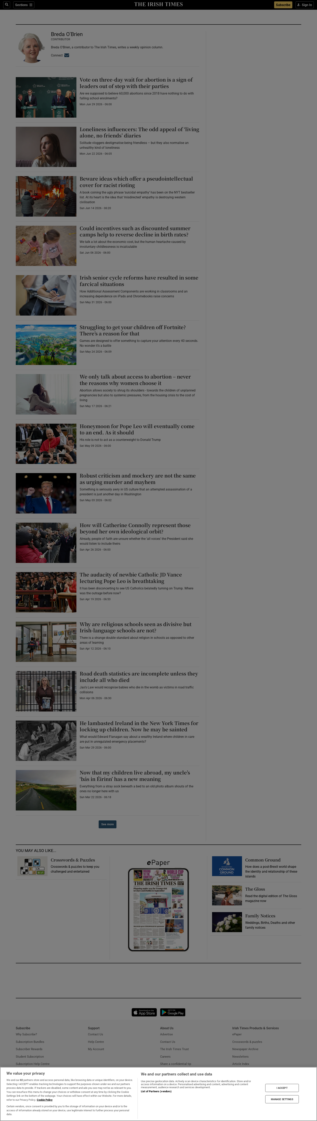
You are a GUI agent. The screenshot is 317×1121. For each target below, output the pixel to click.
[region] (158, 1094)
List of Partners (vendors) (156, 1091)
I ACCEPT (282, 1087)
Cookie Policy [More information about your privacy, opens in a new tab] (45, 1099)
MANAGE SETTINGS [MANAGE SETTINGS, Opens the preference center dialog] (282, 1099)
